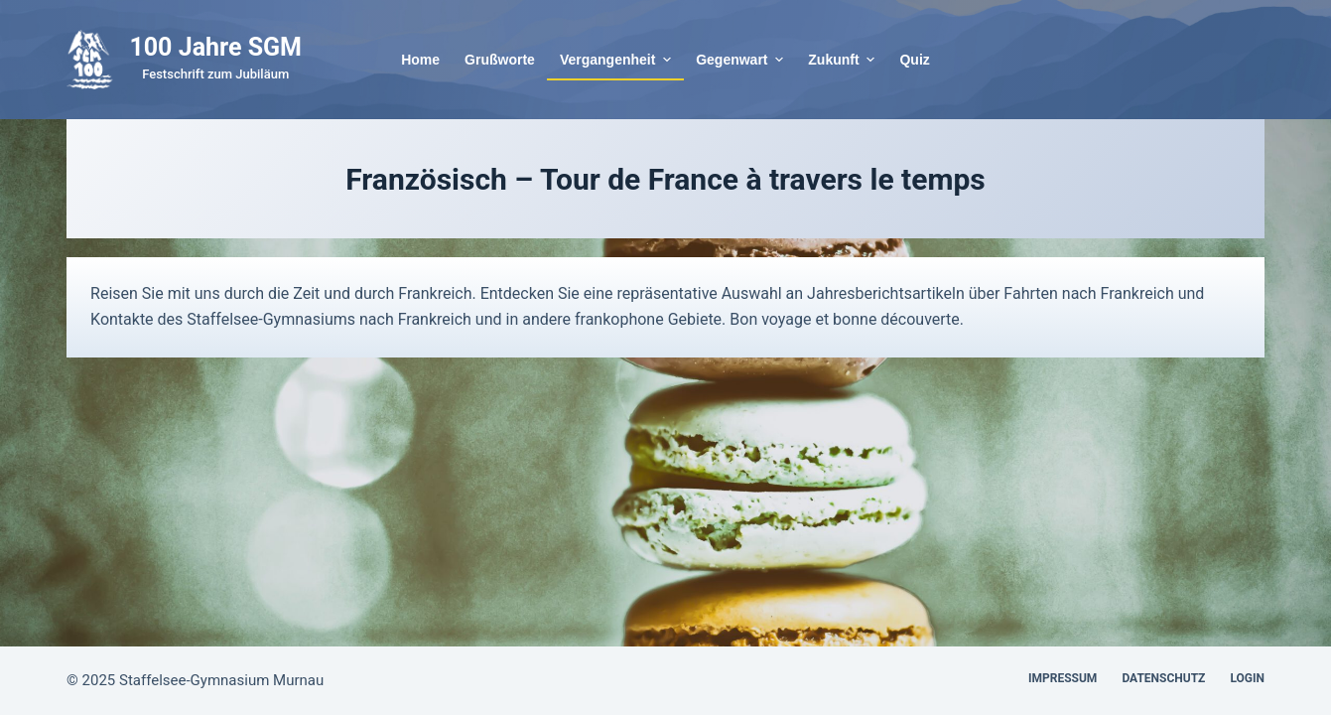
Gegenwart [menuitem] (742, 60)
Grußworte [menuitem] (500, 60)
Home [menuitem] (420, 60)
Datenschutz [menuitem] (1163, 678)
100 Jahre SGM (215, 47)
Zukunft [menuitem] (843, 60)
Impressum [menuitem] (1062, 678)
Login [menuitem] (1247, 678)
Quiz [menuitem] (914, 60)
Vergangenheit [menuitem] (618, 60)
